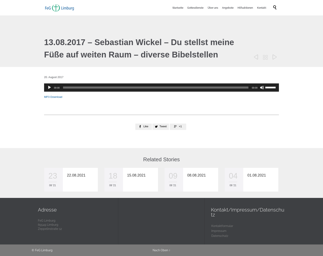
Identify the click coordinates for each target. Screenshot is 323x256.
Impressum (218, 231)
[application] (161, 87)
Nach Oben (160, 250)
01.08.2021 (256, 175)
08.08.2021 (196, 175)
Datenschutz (219, 235)
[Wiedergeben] (49, 87)
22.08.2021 (76, 175)
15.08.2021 (136, 175)
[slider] (156, 88)
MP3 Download (53, 96)
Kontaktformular (222, 226)
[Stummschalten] (262, 87)
